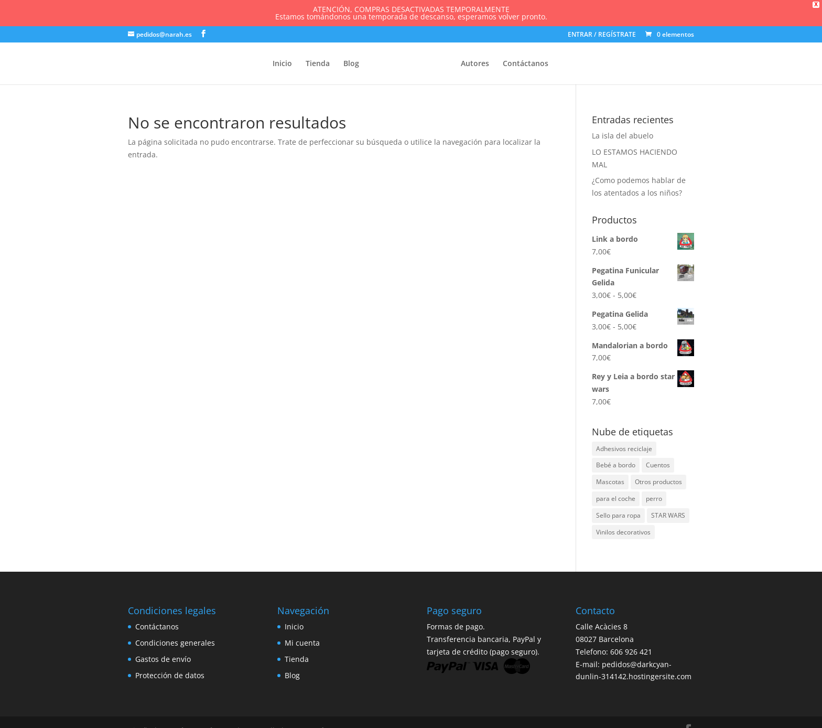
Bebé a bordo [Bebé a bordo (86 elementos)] (615, 465)
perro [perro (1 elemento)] (654, 498)
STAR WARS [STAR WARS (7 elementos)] (668, 515)
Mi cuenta (302, 643)
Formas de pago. (456, 626)
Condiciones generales (175, 643)
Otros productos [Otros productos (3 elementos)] (658, 481)
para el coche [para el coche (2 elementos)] (615, 498)
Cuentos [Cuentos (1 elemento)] (658, 465)
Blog (351, 64)
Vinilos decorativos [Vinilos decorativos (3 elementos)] (623, 532)
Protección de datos (169, 675)
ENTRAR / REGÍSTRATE (602, 35)
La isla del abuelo (622, 136)
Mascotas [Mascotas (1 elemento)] (610, 481)
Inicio (282, 64)
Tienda (318, 64)
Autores (475, 64)
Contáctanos (525, 64)
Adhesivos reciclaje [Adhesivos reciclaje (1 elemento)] (624, 448)
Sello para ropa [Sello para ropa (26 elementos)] (618, 515)
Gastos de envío (163, 659)
